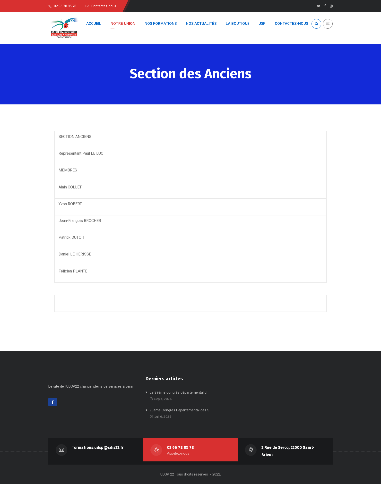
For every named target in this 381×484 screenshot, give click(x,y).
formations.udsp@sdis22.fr (98, 447)
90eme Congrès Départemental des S (179, 410)
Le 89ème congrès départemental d (178, 392)
